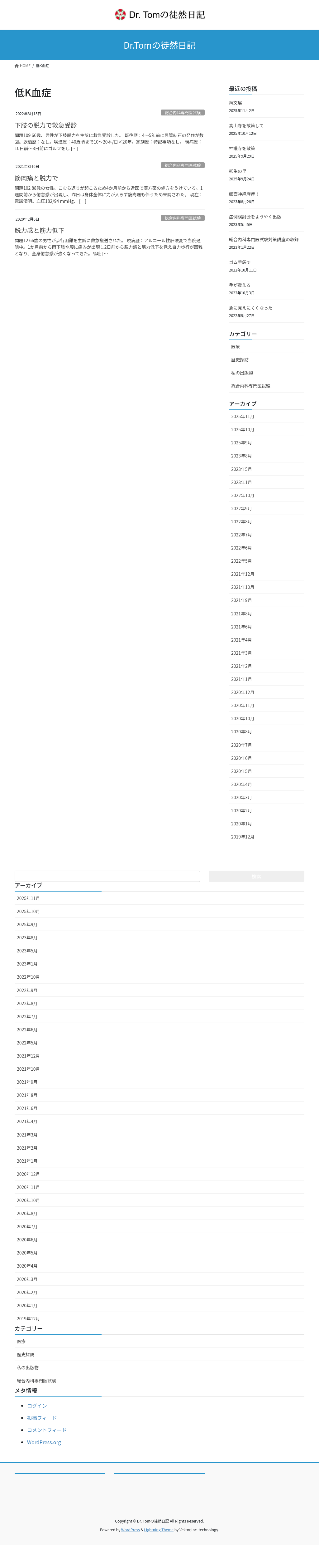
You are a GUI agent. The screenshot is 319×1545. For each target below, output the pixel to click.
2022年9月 (241, 508)
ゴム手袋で (240, 262)
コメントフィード (47, 1430)
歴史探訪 (240, 359)
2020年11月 (243, 705)
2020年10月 (243, 718)
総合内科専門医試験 (183, 112)
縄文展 (235, 103)
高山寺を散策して (246, 125)
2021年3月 (241, 653)
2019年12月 (243, 837)
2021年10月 (243, 587)
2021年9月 (241, 600)
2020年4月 (241, 784)
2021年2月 (241, 666)
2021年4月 (241, 640)
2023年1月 (241, 482)
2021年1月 (241, 679)
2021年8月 (241, 613)
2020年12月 (243, 692)
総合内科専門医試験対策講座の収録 (264, 239)
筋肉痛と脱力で (36, 177)
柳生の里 (237, 171)
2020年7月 (241, 745)
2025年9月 (241, 442)
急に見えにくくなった (251, 308)
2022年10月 (243, 495)
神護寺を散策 (242, 148)
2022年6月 (241, 548)
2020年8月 (241, 731)
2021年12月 (243, 574)
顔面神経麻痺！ (244, 194)
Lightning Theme (159, 1529)
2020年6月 (241, 758)
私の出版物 (242, 372)
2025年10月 (243, 429)
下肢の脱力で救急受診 (46, 125)
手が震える (240, 285)
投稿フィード (42, 1417)
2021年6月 (241, 626)
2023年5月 (241, 469)
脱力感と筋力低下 (39, 230)
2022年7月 (241, 534)
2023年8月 (241, 455)
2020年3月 (241, 797)
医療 (235, 346)
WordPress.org (44, 1442)
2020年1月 (241, 823)
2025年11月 (243, 416)
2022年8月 (241, 521)
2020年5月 (241, 771)
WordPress (130, 1529)
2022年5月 (241, 561)
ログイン (37, 1405)
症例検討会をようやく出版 (255, 216)
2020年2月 (241, 810)
